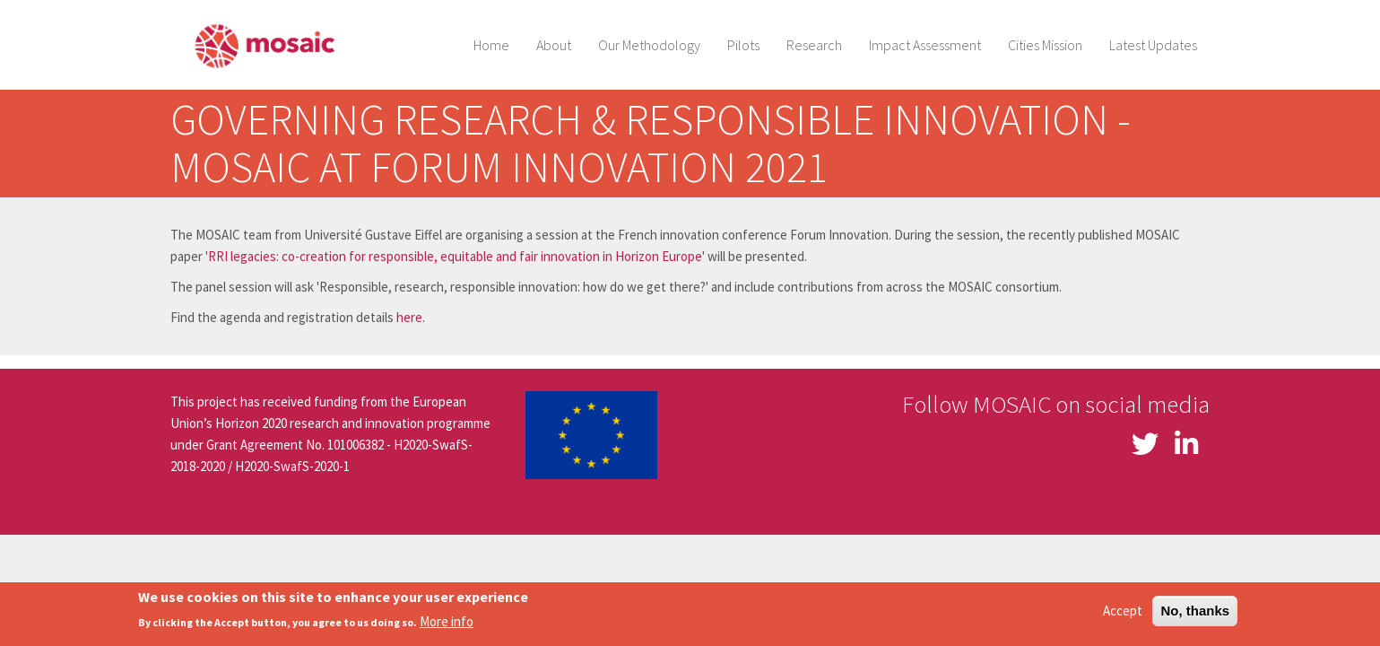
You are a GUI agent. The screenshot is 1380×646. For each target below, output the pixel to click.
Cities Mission (1045, 45)
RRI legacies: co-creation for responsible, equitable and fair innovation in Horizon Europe (455, 256)
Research (814, 45)
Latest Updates (1153, 45)
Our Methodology (649, 45)
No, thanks (1194, 614)
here (409, 317)
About (553, 45)
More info (446, 625)
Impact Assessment (925, 45)
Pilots (743, 45)
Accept (1122, 614)
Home (491, 45)
